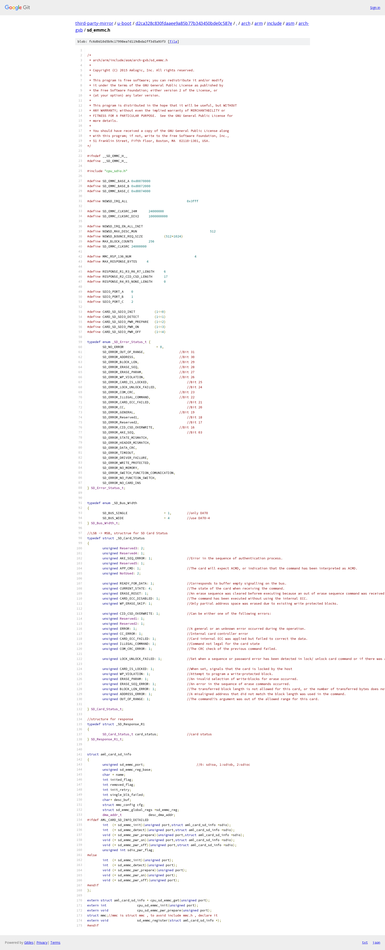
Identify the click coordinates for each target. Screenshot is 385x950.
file (173, 41)
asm (290, 23)
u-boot (124, 23)
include (274, 23)
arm (258, 23)
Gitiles (29, 942)
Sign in (375, 7)
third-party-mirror (94, 23)
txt (365, 942)
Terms (55, 942)
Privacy (41, 942)
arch (245, 23)
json (376, 942)
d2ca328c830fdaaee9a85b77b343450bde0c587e (184, 23)
